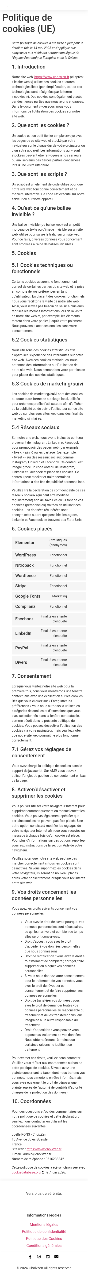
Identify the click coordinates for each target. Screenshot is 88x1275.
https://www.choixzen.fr (51, 77)
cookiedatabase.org (26, 1172)
